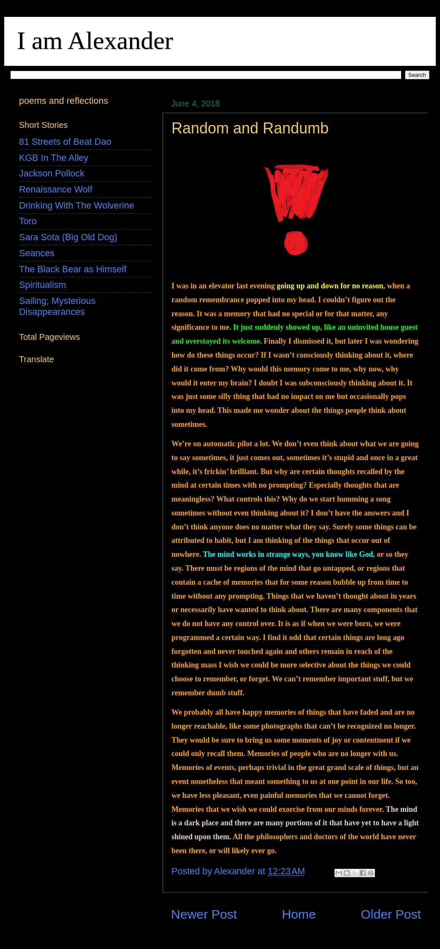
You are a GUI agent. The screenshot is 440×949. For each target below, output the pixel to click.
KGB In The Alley (53, 157)
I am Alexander (95, 40)
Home (299, 914)
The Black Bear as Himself (72, 269)
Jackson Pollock (51, 173)
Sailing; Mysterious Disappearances (57, 306)
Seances (36, 253)
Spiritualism (42, 284)
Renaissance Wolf (55, 189)
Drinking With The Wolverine (76, 205)
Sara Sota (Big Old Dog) (68, 237)
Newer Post (204, 914)
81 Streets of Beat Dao (65, 141)
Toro (28, 221)
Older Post (391, 914)
